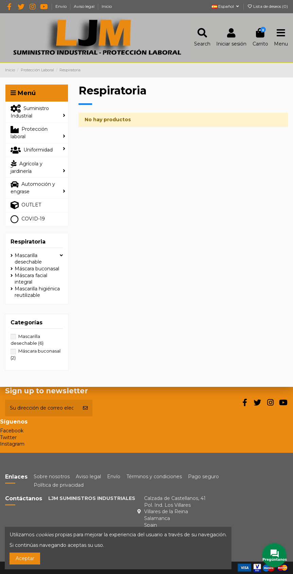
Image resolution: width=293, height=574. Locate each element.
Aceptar (25, 558)
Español (226, 6)
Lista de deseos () (267, 6)
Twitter (8, 437)
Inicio (107, 6)
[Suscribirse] (85, 408)
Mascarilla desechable (28, 258)
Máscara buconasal (37, 269)
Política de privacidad (59, 485)
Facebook (11, 431)
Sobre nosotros (52, 476)
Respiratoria (28, 241)
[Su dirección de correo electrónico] (41, 408)
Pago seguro (203, 476)
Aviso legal (85, 6)
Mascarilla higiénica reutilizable (37, 292)
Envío (61, 6)
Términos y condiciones (154, 476)
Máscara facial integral (31, 278)
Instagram (12, 444)
